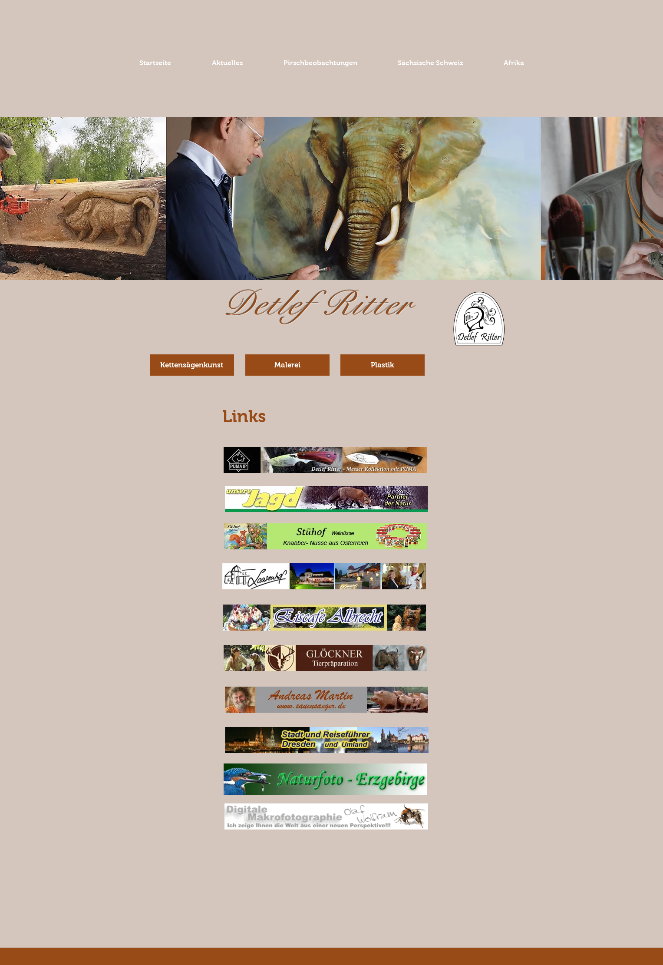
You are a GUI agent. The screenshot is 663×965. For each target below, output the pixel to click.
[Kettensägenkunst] (192, 365)
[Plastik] (382, 365)
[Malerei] (287, 365)
